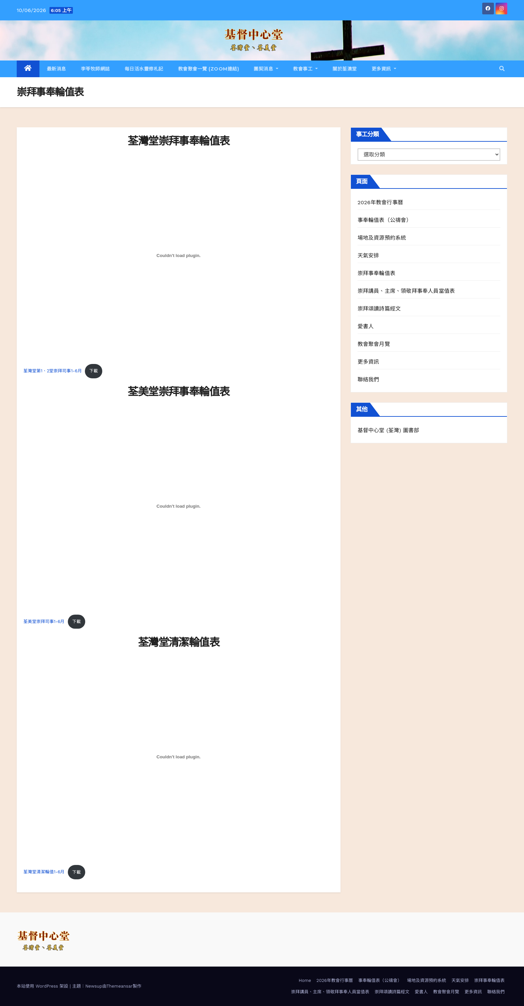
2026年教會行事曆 (380, 202)
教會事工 (305, 69)
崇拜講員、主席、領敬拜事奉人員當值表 (406, 291)
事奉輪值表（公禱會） (385, 220)
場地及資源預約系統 (382, 238)
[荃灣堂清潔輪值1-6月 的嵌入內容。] (178, 756)
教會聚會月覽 (374, 344)
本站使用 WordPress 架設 (43, 986)
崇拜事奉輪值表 (376, 273)
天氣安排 (368, 255)
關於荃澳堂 (345, 69)
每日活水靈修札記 (144, 69)
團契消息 (266, 69)
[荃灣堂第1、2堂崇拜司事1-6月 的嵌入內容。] (178, 255)
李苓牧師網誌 (95, 69)
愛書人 (366, 326)
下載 (93, 370)
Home (305, 980)
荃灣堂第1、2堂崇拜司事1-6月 (52, 370)
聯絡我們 (368, 379)
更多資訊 (384, 69)
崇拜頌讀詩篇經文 (379, 308)
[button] (502, 69)
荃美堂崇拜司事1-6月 (43, 621)
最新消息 (56, 69)
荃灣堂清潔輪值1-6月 (43, 872)
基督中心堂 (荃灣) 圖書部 (388, 430)
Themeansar (120, 986)
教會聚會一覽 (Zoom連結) (208, 69)
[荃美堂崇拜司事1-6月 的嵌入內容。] (178, 506)
